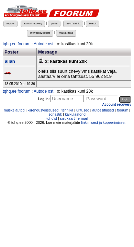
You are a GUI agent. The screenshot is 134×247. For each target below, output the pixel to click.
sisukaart (67, 118)
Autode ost (43, 44)
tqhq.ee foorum (17, 44)
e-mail (83, 118)
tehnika (67, 110)
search (92, 23)
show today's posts (40, 33)
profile (54, 23)
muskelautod (14, 110)
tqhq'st (51, 118)
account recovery (33, 23)
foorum (122, 110)
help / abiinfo (73, 23)
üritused (82, 110)
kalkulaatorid (75, 114)
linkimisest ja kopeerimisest (103, 122)
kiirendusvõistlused (42, 110)
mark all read (66, 33)
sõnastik (55, 114)
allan (10, 61)
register (10, 23)
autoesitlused (103, 110)
